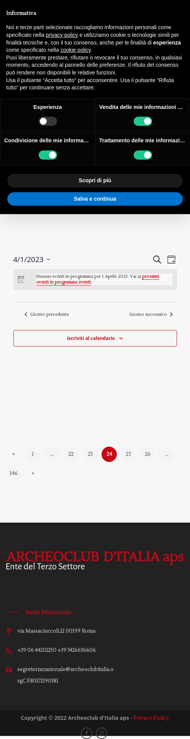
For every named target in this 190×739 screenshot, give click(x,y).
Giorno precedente (47, 314)
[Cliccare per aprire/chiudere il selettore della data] (31, 259)
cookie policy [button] (76, 50)
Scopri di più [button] (95, 180)
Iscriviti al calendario (91, 338)
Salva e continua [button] (95, 199)
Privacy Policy (151, 718)
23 (90, 454)
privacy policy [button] (62, 35)
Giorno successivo (151, 314)
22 (71, 454)
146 (13, 473)
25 (128, 454)
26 (148, 454)
